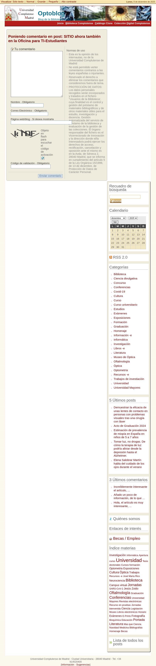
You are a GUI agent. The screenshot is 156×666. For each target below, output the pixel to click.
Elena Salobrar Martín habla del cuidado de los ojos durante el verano (129, 463)
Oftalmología (122, 361)
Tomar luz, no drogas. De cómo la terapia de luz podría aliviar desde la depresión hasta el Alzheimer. (129, 448)
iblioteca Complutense (79, 23)
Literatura (120, 352)
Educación (127, 620)
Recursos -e (121, 374)
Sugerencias (83, 664)
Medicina (124, 627)
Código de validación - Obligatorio (30, 163)
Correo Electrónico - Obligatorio (29, 110)
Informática (121, 339)
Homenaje (120, 330)
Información (68, 664)
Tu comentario (24, 49)
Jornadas (135, 585)
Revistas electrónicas (130, 601)
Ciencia (125, 608)
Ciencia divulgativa (125, 278)
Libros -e (119, 348)
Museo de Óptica (124, 357)
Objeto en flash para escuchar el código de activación (47, 142)
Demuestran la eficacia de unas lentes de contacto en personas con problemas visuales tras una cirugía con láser (131, 414)
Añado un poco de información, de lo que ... (129, 496)
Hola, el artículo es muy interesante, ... (128, 504)
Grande (41, 1)
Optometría (121, 370)
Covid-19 (119, 291)
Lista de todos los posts (128, 642)
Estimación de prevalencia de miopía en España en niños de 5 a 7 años (130, 433)
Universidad (121, 383)
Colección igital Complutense (132, 23)
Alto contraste (69, 1)
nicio (60, 23)
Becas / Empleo (126, 538)
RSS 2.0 (120, 257)
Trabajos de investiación (129, 378)
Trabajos (134, 572)
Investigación (122, 344)
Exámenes (120, 313)
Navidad (114, 627)
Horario (142, 612)
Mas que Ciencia (132, 624)
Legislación (137, 608)
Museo (113, 612)
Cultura (118, 295)
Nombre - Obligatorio (23, 102)
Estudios (119, 309)
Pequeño (53, 1)
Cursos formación (130, 564)
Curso (117, 300)
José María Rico (131, 576)
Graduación (121, 326)
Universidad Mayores (127, 387)
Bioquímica (115, 620)
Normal (30, 1)
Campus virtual (118, 585)
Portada (139, 620)
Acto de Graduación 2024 (130, 425)
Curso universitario (125, 304)
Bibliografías (136, 627)
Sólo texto (18, 1)
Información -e (123, 335)
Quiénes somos (126, 519)
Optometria (116, 568)
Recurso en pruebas (120, 605)
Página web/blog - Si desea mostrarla (32, 119)
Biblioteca (120, 274)
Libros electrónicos (127, 612)
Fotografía (138, 615)
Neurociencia (117, 580)
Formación (120, 322)
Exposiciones (122, 317)
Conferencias (122, 287)
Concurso (120, 282)
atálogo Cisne (103, 23)
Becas (124, 631)
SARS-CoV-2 (116, 588)
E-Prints (126, 616)
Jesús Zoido (131, 588)
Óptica (118, 365)
